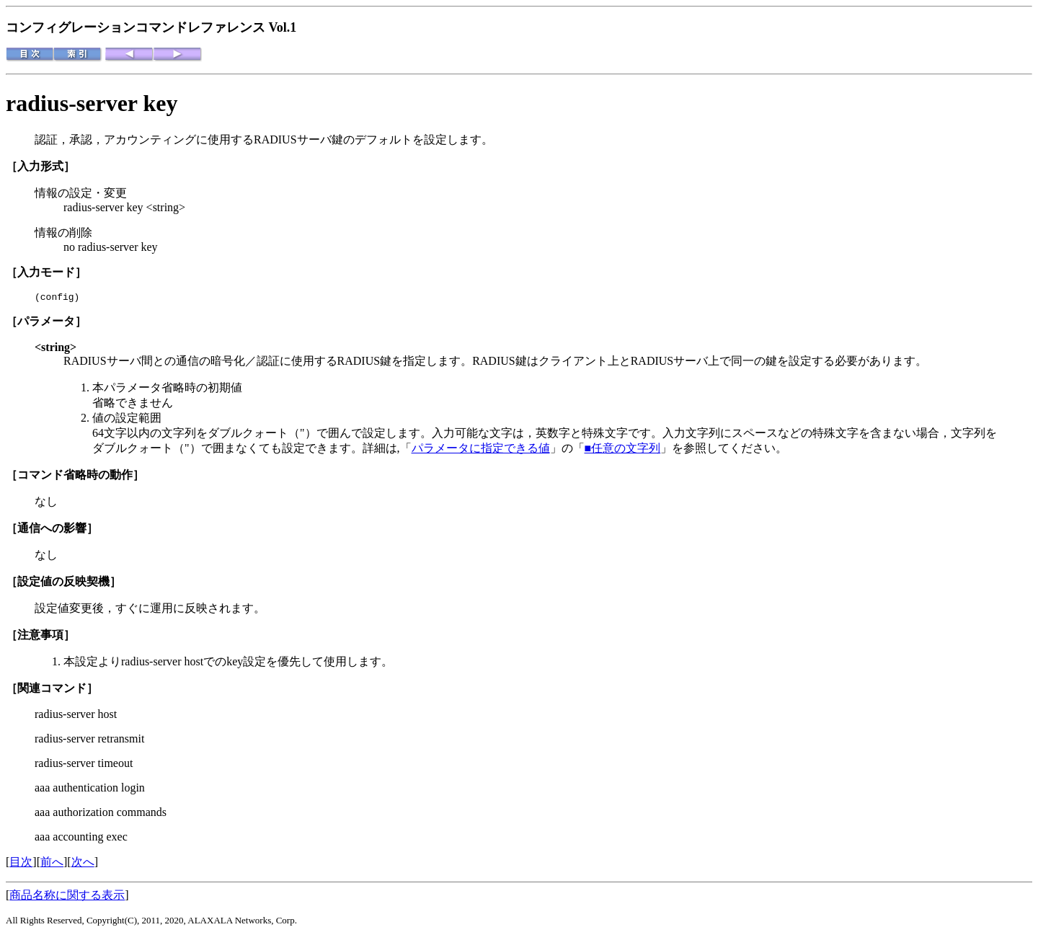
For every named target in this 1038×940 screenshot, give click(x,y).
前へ (51, 864)
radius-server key (91, 103)
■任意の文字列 (623, 450)
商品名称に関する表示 (67, 897)
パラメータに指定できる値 (481, 450)
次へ (82, 864)
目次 (20, 864)
